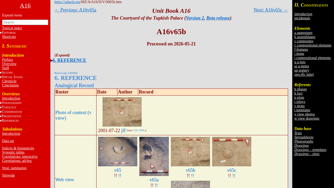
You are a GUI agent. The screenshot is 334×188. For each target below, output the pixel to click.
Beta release (218, 18)
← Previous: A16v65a (75, 10)
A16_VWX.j (139, 130)
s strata (299, 106)
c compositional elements (312, 45)
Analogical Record (74, 85)
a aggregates (303, 33)
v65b (190, 170)
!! (119, 175)
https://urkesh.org (67, 2)
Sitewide (8, 175)
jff (123, 130)
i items (299, 54)
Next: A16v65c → (271, 10)
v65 (117, 170)
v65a (154, 180)
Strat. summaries (14, 168)
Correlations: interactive (20, 156)
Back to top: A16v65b (66, 73)
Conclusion (10, 85)
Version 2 (195, 18)
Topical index (12, 28)
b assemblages (304, 37)
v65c (231, 170)
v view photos (304, 114)
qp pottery (301, 70)
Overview (9, 64)
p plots (299, 97)
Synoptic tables (13, 152)
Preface (7, 60)
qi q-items (301, 66)
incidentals (302, 18)
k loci (298, 93)
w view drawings (306, 118)
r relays (299, 102)
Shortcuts (9, 37)
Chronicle (9, 81)
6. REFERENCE (69, 60)
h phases (300, 89)
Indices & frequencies (18, 148)
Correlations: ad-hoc (17, 161)
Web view (64, 179)
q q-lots (299, 62)
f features (301, 49)
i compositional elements (312, 58)
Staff (5, 68)
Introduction (11, 98)
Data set (8, 141)
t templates (302, 110)
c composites (303, 41)
